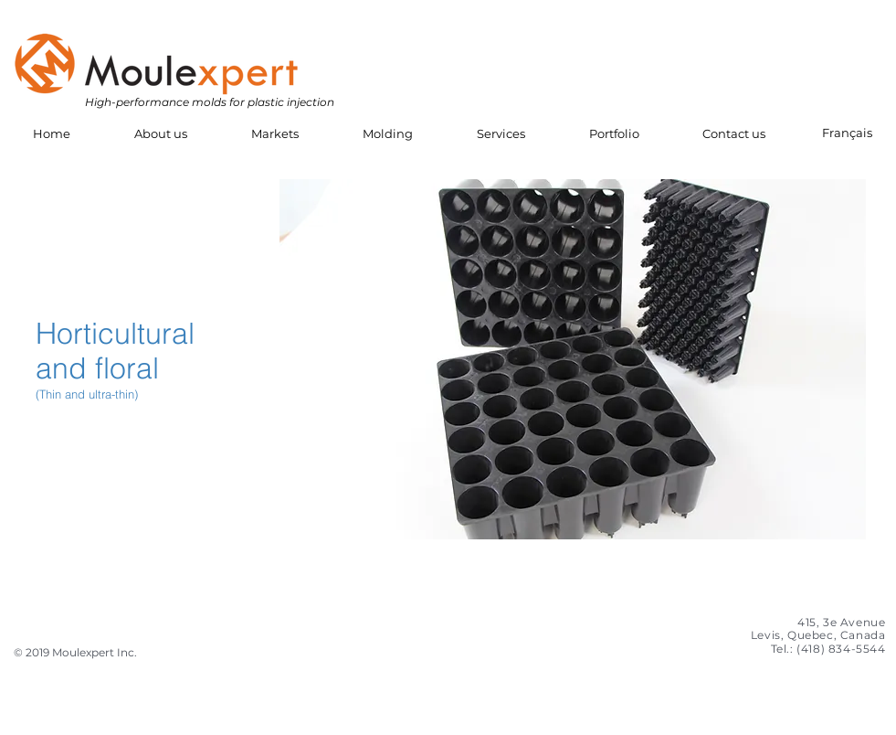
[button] (160, 134)
